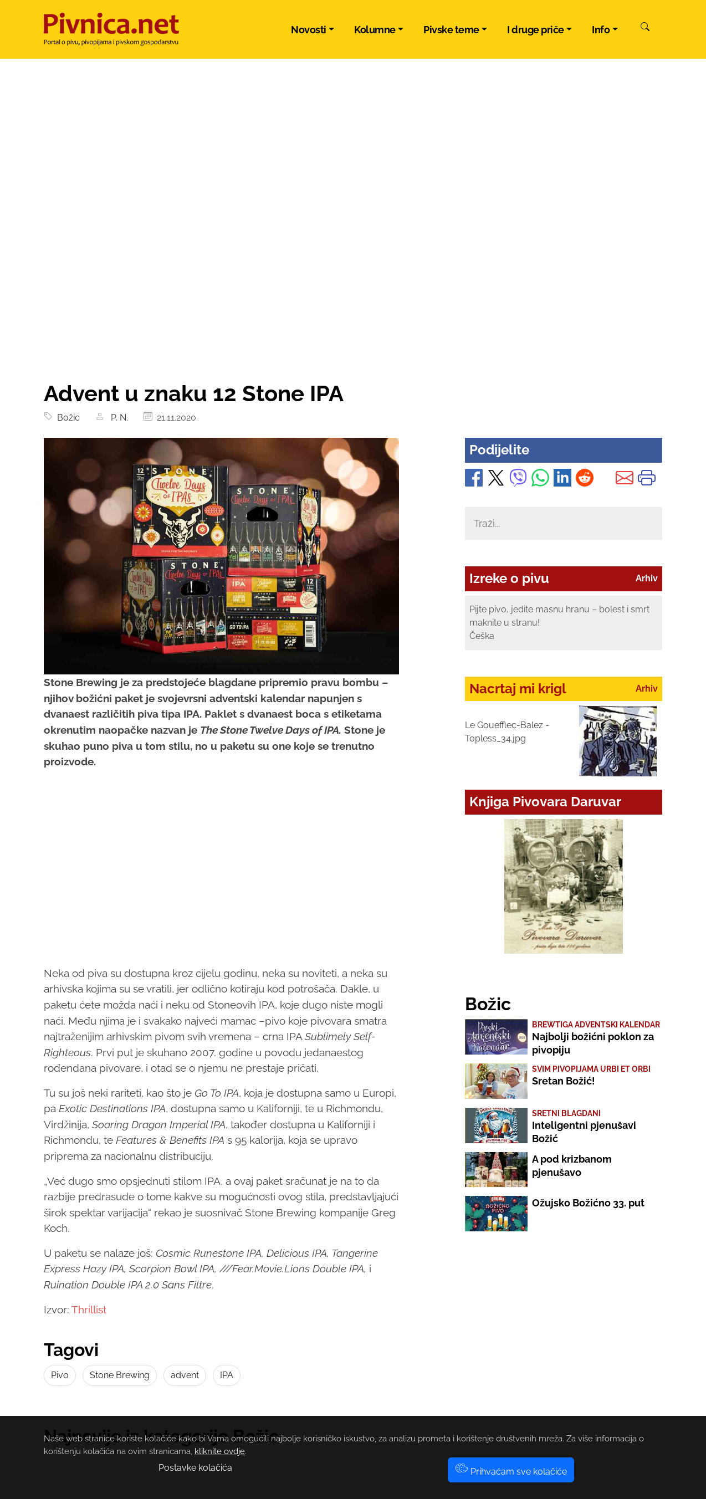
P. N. (118, 417)
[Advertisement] (353, 297)
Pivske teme (451, 29)
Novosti (308, 29)
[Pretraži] (645, 28)
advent (185, 1375)
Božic (66, 417)
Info (601, 29)
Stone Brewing (120, 1375)
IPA (226, 1375)
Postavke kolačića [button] (195, 1467)
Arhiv (647, 578)
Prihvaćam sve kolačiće (511, 1471)
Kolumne (375, 29)
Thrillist (88, 1309)
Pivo (60, 1375)
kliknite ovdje (220, 1451)
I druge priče (535, 29)
